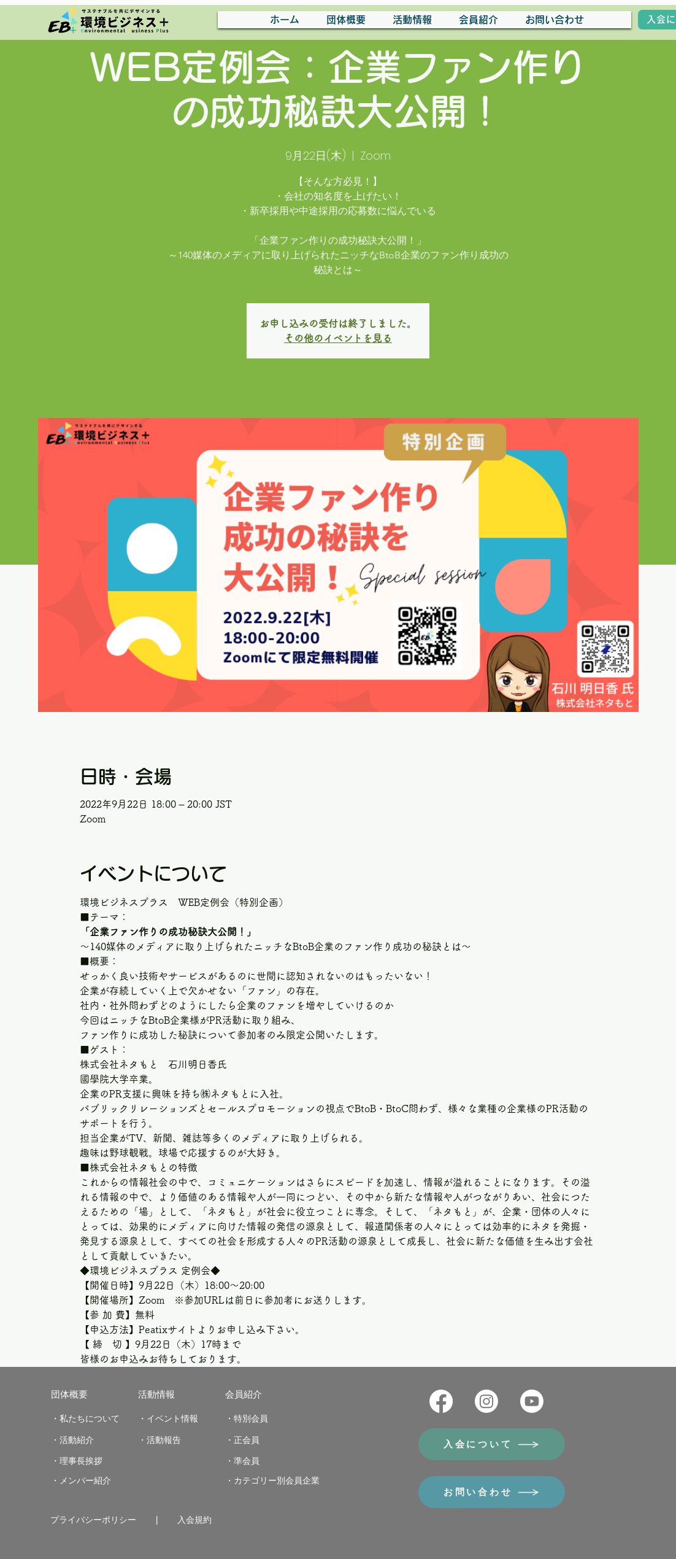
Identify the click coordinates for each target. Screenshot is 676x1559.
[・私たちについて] (89, 1419)
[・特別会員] (251, 1419)
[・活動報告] (164, 1440)
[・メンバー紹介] (86, 1481)
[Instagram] (486, 1401)
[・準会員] (247, 1461)
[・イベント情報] (173, 1419)
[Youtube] (531, 1401)
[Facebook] (441, 1401)
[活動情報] (160, 1394)
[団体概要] (72, 1394)
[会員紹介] (247, 1394)
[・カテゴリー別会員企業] (278, 1481)
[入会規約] (199, 1520)
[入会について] (491, 1444)
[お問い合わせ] (491, 1492)
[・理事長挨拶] (82, 1461)
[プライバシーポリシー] (97, 1520)
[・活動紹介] (77, 1440)
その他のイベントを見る (338, 338)
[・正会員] (247, 1440)
